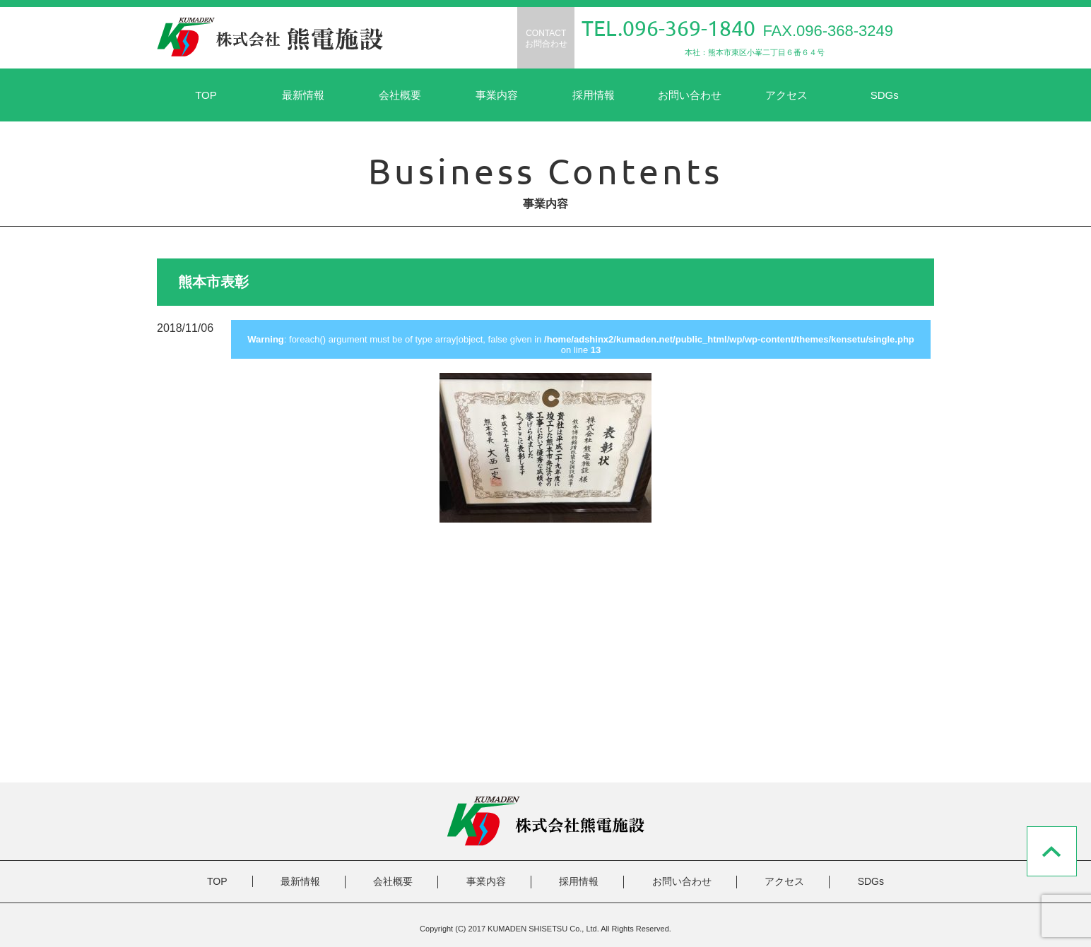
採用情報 (593, 95)
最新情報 (303, 95)
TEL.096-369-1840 (668, 28)
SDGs (885, 95)
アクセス (786, 95)
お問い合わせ (689, 95)
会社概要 (400, 95)
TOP (206, 95)
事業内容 (497, 95)
